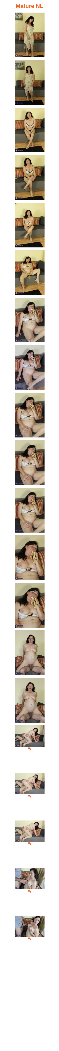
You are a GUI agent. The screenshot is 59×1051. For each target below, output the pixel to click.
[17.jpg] (30, 796)
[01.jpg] (30, 36)
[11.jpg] (30, 511)
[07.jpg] (30, 321)
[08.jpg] (30, 368)
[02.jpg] (30, 83)
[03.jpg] (30, 131)
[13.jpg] (30, 606)
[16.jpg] (30, 748)
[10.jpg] (30, 463)
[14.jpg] (30, 653)
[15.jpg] (30, 701)
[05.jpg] (30, 226)
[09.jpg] (30, 416)
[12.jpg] (30, 558)
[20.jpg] (30, 939)
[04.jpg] (30, 178)
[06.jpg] (30, 273)
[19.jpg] (30, 891)
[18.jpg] (30, 843)
